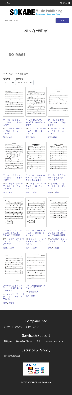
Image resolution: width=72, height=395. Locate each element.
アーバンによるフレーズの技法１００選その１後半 (35, 122)
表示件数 (6, 79)
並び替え (19, 79)
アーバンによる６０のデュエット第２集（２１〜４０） (35, 232)
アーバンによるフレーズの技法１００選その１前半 (12, 122)
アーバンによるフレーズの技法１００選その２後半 (12, 177)
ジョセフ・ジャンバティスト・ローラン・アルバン (13, 130)
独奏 (10, 137)
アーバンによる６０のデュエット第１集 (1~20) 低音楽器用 (35, 177)
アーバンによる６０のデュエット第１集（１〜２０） (57, 177)
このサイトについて (13, 326)
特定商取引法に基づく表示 (28, 341)
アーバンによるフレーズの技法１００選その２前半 (57, 122)
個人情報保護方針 (12, 356)
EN (69, 3)
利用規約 (8, 341)
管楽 (5, 137)
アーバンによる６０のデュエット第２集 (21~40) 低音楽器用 (12, 232)
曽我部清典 (33, 291)
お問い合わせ (32, 326)
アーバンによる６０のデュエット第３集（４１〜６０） (12, 288)
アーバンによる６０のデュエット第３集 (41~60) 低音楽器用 (57, 232)
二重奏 (34, 192)
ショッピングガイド (54, 341)
